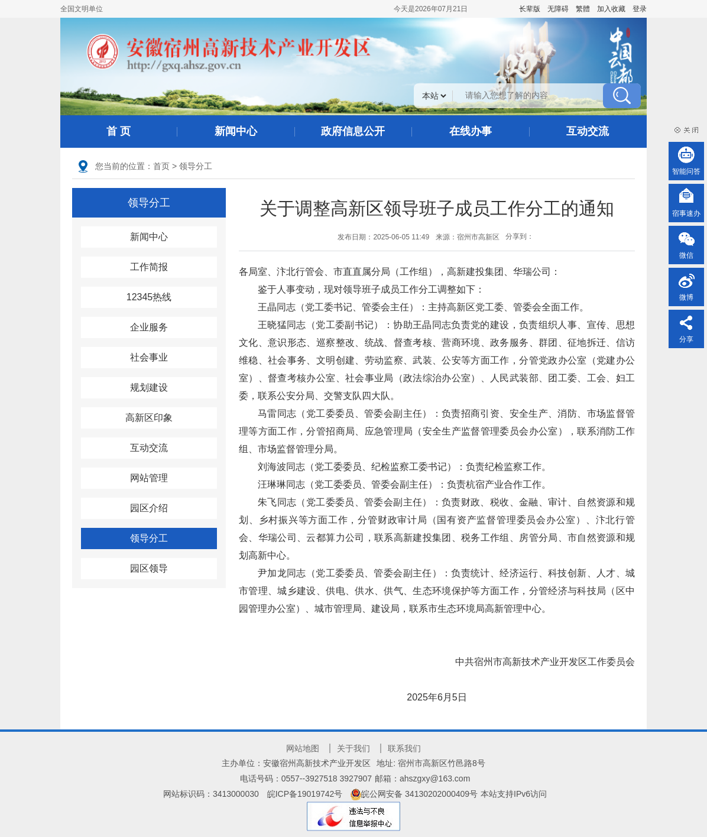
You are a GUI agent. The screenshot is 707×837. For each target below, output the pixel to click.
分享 (686, 339)
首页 (161, 166)
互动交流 (587, 131)
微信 (686, 255)
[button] (529, 9)
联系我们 (404, 748)
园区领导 (149, 568)
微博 (686, 297)
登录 (640, 9)
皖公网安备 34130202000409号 (414, 794)
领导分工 (195, 166)
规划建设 (149, 387)
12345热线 (149, 297)
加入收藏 (611, 9)
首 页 (118, 131)
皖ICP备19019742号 (305, 794)
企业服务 (149, 327)
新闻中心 (236, 131)
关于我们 (353, 748)
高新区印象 (149, 418)
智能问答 (686, 171)
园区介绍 (149, 508)
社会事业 (149, 357)
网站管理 (149, 478)
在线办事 (470, 131)
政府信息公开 (353, 131)
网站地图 (302, 748)
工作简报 (149, 267)
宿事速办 (686, 213)
